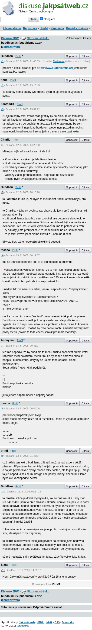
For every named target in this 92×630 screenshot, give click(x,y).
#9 (2, 455)
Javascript (68, 622)
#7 (2, 345)
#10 (3, 491)
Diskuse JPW (10, 38)
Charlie (5, 139)
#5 (2, 192)
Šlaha (4, 564)
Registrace (30, 28)
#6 (2, 255)
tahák (49, 622)
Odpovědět (72, 56)
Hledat (44, 28)
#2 (2, 85)
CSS (57, 622)
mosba (5, 250)
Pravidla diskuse (77, 28)
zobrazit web (10, 46)
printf (4, 450)
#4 (2, 145)
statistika (23, 625)
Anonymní (8, 340)
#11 (3, 570)
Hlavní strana (12, 28)
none (4, 80)
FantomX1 (7, 104)
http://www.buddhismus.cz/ (55, 68)
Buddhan (7, 56)
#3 (2, 109)
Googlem (47, 19)
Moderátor (58, 61)
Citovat (86, 56)
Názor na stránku (38, 38)
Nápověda (57, 28)
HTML (40, 622)
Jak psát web (27, 622)
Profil (18, 56)
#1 (2, 61)
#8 (2, 408)
